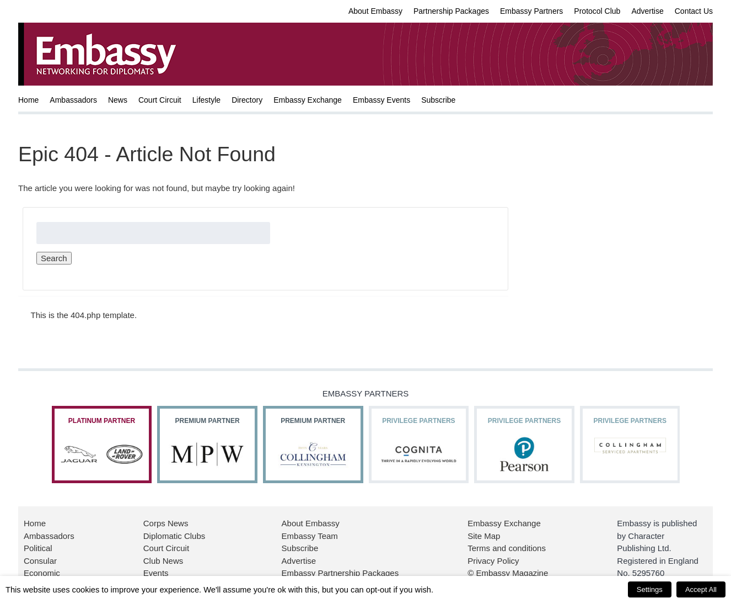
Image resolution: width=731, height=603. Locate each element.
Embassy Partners (531, 11)
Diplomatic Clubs (174, 536)
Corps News (166, 523)
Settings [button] (650, 589)
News (117, 100)
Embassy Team (310, 536)
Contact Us (694, 11)
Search (54, 258)
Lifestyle (206, 100)
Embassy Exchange (307, 100)
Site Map (483, 536)
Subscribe (438, 100)
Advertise (647, 11)
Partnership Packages (451, 11)
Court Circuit (159, 100)
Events (156, 573)
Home (28, 100)
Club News (163, 560)
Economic (42, 573)
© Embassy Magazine (507, 573)
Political (38, 548)
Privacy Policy (493, 560)
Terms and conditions (506, 548)
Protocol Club (597, 11)
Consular (40, 560)
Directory (247, 100)
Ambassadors (73, 100)
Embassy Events (381, 100)
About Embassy (375, 11)
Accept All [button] (701, 589)
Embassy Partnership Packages (340, 573)
